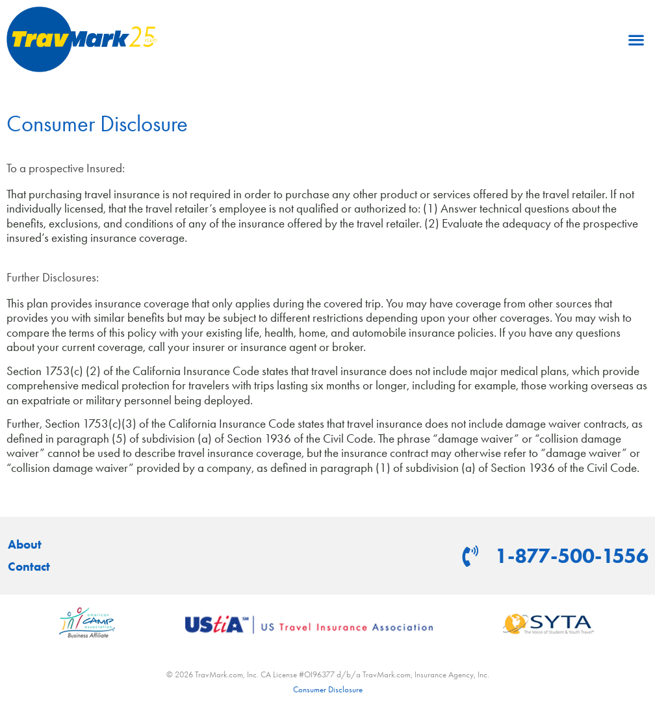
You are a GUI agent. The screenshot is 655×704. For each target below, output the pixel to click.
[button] (636, 39)
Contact (29, 567)
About (25, 545)
